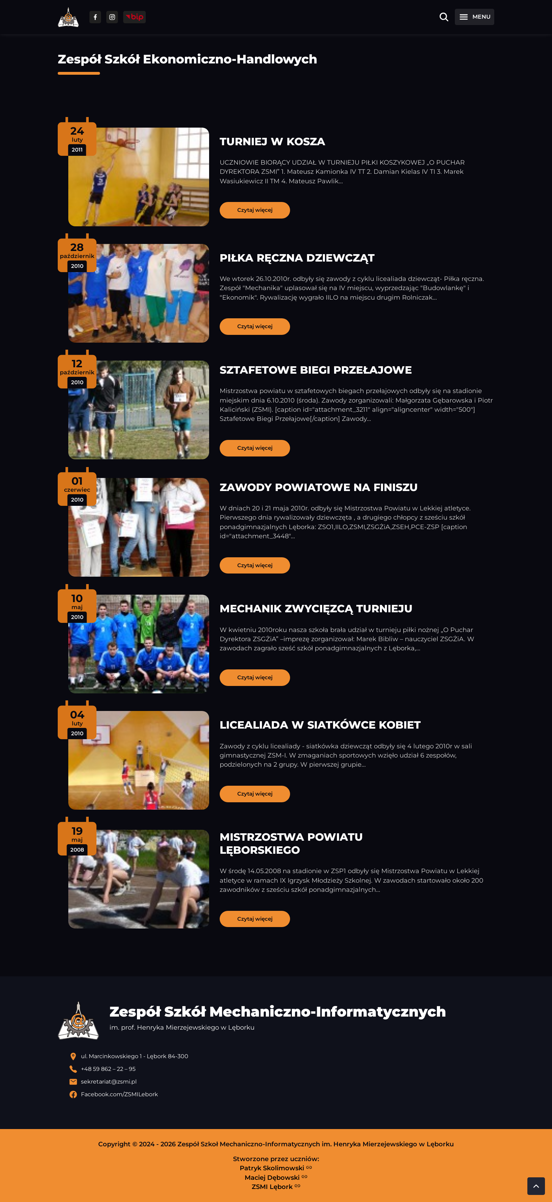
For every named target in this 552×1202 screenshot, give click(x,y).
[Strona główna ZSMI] (68, 17)
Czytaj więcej (254, 210)
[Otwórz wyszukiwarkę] (444, 17)
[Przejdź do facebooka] (95, 17)
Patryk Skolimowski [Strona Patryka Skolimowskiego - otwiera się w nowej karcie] (276, 1168)
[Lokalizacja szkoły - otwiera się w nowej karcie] (281, 1056)
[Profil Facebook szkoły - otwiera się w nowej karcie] (281, 1094)
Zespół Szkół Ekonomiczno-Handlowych (187, 59)
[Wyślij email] (281, 1082)
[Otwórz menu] (474, 17)
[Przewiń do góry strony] (536, 1186)
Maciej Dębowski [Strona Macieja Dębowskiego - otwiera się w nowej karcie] (276, 1177)
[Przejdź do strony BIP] (134, 17)
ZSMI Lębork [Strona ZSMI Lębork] (276, 1186)
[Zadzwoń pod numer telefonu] (281, 1069)
